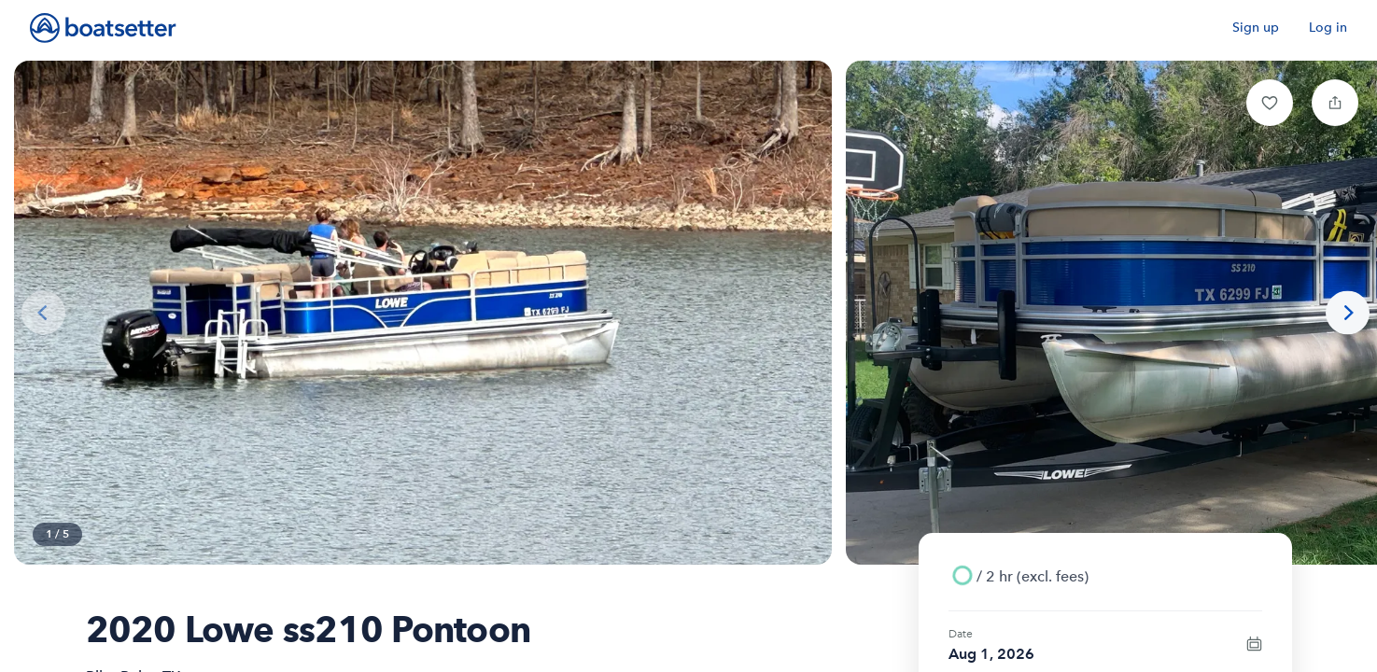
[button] (1269, 102)
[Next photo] (1348, 313)
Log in (1328, 27)
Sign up (1255, 27)
